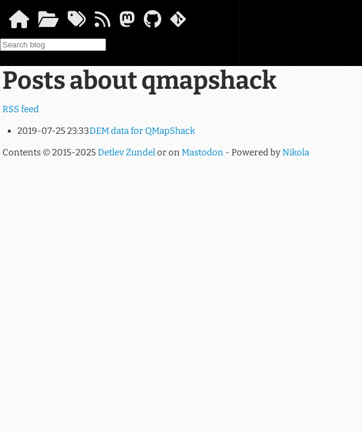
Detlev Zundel (126, 152)
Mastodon (203, 152)
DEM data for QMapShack (142, 130)
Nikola (295, 152)
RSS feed (20, 109)
